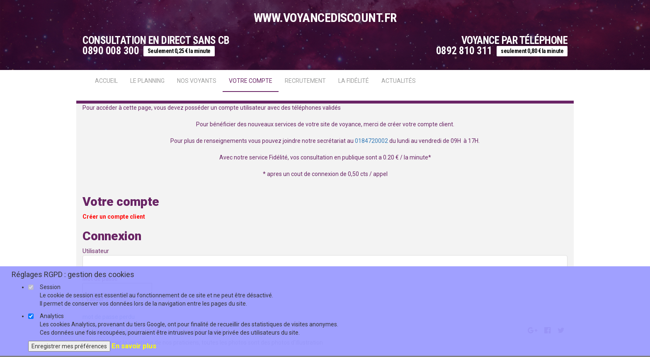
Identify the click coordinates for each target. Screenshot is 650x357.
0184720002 (371, 140)
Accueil (106, 80)
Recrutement (305, 80)
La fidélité (353, 80)
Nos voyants (196, 80)
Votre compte (250, 80)
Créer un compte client (113, 216)
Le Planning (147, 80)
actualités (398, 80)
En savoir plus (134, 346)
